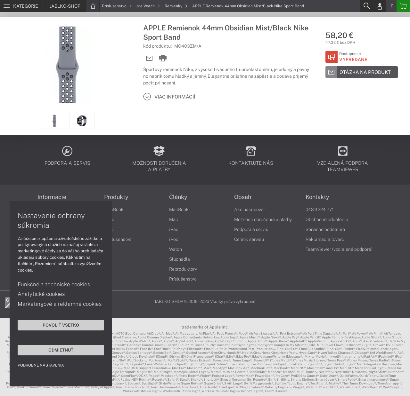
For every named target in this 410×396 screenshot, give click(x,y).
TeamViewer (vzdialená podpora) (339, 249)
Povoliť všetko (61, 325)
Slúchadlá (179, 259)
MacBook (114, 209)
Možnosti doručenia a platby (263, 219)
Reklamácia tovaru (325, 239)
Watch (175, 249)
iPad (173, 229)
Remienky (176, 6)
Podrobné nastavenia (41, 365)
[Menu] (21, 6)
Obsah (242, 197)
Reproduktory (183, 269)
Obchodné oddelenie (327, 219)
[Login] (379, 6)
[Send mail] (149, 58)
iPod (173, 239)
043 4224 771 (320, 209)
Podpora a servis (251, 229)
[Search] (366, 6)
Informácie (51, 197)
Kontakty (317, 197)
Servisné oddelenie (325, 229)
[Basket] (403, 6)
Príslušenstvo (117, 6)
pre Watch (148, 6)
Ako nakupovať (249, 209)
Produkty (116, 197)
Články (178, 197)
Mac (173, 219)
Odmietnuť (60, 349)
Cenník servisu (249, 239)
